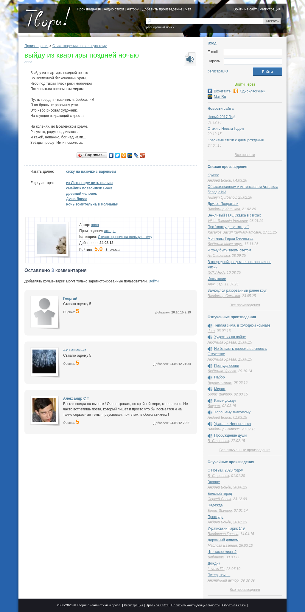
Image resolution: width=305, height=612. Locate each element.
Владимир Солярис (223, 429)
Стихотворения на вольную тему (79, 46)
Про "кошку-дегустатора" (228, 227)
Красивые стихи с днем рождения (236, 140)
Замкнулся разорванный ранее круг (237, 290)
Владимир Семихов (224, 296)
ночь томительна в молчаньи (92, 204)
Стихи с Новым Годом (226, 128)
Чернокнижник (220, 383)
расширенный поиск (160, 27)
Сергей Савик (219, 499)
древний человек (81, 193)
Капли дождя (225, 400)
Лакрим (214, 406)
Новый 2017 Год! (221, 117)
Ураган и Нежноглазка (232, 424)
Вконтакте (219, 91)
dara (211, 331)
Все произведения (245, 305)
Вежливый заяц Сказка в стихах (234, 215)
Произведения (89, 9)
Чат (188, 9)
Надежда (215, 505)
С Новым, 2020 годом (225, 470)
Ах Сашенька (74, 350)
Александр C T (76, 398)
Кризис (213, 175)
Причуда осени (226, 366)
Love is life (216, 569)
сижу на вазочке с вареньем (91, 171)
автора (110, 231)
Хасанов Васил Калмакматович (234, 232)
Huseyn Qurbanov (222, 197)
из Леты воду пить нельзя (89, 183)
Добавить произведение (162, 9)
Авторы (133, 9)
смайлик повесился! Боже (89, 188)
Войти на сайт (245, 9)
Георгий (70, 298)
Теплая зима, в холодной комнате (242, 325)
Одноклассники (249, 91)
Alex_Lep (215, 284)
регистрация (218, 71)
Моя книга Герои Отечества (230, 239)
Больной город (220, 494)
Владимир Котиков (224, 209)
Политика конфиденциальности (195, 605)
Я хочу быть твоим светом (229, 250)
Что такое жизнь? (222, 552)
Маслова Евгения (222, 545)
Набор (219, 377)
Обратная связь (234, 605)
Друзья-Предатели (223, 204)
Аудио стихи (114, 9)
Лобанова (216, 557)
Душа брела (76, 199)
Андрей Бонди (219, 180)
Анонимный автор (223, 580)
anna (28, 62)
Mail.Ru (217, 97)
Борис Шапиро (220, 394)
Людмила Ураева (222, 342)
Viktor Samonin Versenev (228, 221)
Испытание (217, 279)
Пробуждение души (230, 435)
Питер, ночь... (219, 575)
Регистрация (270, 9)
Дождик (214, 563)
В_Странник (218, 441)
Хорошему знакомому (232, 412)
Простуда (215, 517)
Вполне (214, 482)
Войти (154, 281)
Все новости (245, 155)
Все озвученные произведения (244, 450)
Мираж (219, 389)
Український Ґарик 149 (226, 528)
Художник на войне (230, 337)
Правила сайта (157, 605)
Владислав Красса (223, 534)
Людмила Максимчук (225, 244)
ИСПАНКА (216, 273)
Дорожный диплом (223, 540)
